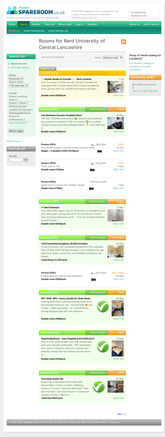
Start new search (20, 67)
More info (119, 95)
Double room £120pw (52, 169)
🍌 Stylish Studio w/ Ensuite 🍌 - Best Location (66, 79)
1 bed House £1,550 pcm (54, 259)
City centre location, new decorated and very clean (67, 147)
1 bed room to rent (50, 166)
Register (92, 24)
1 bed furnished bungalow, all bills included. (64, 243)
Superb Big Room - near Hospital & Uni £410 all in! (67, 338)
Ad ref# (13, 156)
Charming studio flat (52, 378)
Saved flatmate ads (58, 30)
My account (65, 24)
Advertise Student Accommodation (49, 24)
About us (134, 24)
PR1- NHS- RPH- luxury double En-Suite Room (65, 298)
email (153, 84)
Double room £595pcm (53, 318)
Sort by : (109, 57)
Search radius (16, 82)
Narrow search (14, 141)
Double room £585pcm (53, 131)
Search (24, 24)
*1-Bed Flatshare (50, 207)
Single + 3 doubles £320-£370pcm (60, 150)
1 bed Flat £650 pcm (52, 398)
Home (12, 24)
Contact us (113, 422)
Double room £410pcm (53, 358)
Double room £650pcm (53, 95)
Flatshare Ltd (30, 422)
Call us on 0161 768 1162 (145, 91)
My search (14, 30)
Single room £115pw (51, 188)
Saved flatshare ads (34, 30)
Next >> (121, 414)
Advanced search (18, 123)
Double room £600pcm (53, 279)
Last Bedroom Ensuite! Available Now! (61, 115)
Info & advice (151, 24)
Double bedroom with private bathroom (61, 276)
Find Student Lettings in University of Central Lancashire (141, 66)
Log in (79, 24)
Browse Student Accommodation (36, 24)
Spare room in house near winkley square (62, 185)
